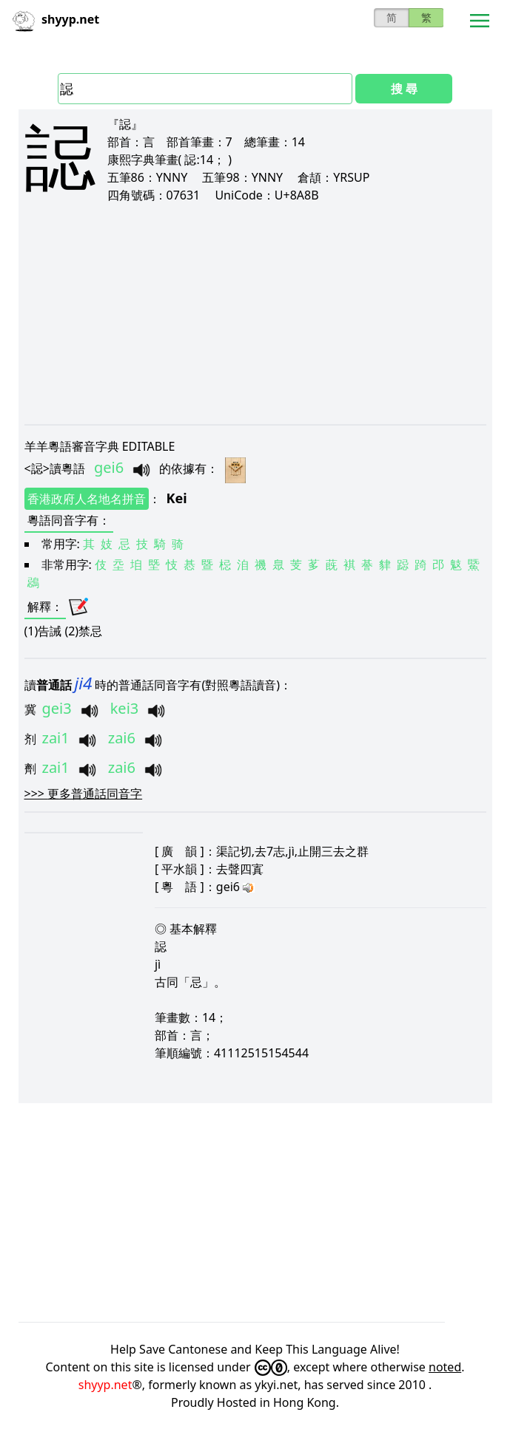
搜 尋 (404, 89)
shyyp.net (105, 1385)
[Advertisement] (255, 313)
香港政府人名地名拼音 (86, 499)
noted (445, 1367)
